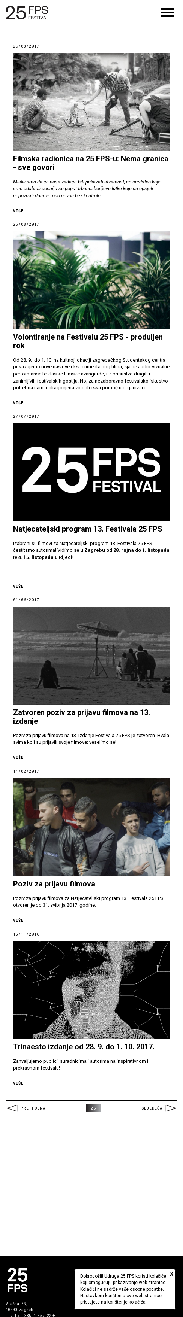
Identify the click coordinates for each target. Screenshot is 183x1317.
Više (18, 211)
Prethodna (25, 1108)
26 (93, 1108)
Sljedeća (159, 1108)
